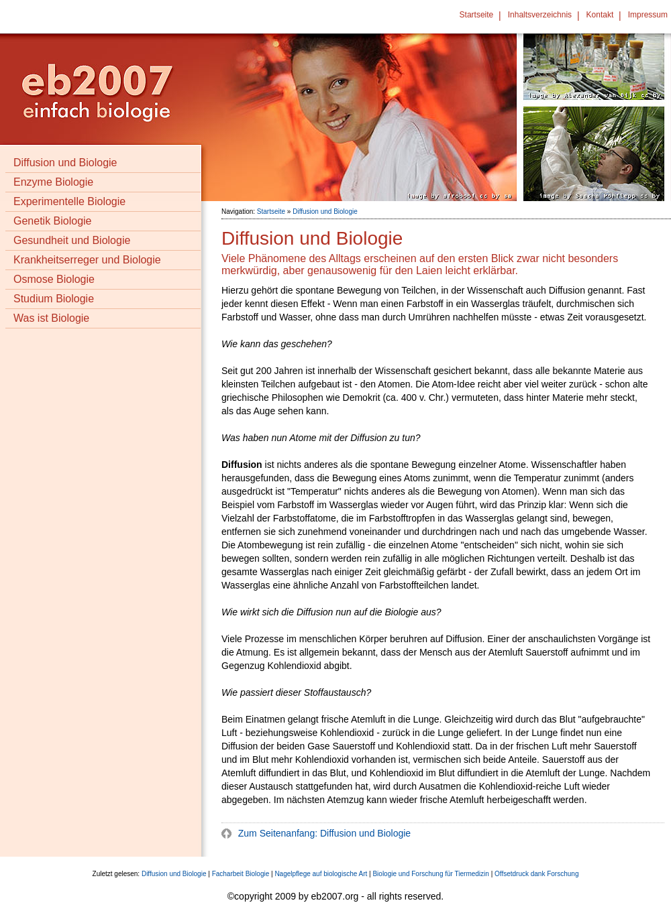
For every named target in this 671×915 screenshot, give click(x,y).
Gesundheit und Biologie (71, 240)
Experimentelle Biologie (69, 201)
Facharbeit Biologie (241, 873)
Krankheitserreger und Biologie (87, 259)
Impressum (648, 14)
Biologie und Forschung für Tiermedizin (430, 873)
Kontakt (600, 14)
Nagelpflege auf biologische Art (320, 873)
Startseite (477, 14)
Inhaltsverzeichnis (540, 14)
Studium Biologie (53, 298)
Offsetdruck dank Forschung (536, 873)
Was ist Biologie (51, 318)
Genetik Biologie (52, 221)
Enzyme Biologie (53, 182)
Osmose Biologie (54, 279)
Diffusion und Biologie (65, 162)
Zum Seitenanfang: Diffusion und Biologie (323, 833)
